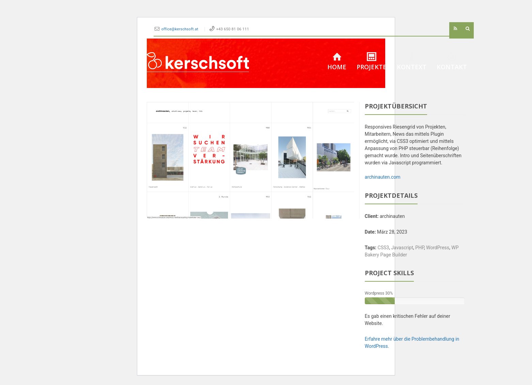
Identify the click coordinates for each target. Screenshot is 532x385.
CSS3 (383, 247)
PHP (419, 247)
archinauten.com (383, 177)
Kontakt (452, 61)
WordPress (437, 247)
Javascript (402, 247)
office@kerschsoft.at (180, 29)
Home (336, 61)
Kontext (411, 61)
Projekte (372, 61)
